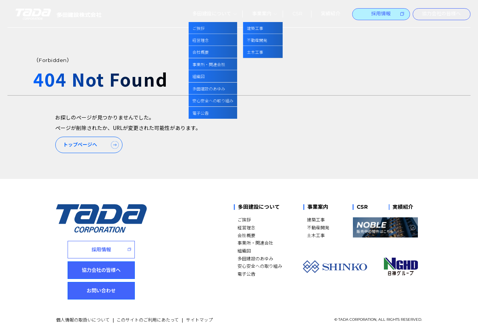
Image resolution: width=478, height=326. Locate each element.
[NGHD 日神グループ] (401, 265)
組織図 (244, 249)
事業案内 (317, 206)
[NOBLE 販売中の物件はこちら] (385, 226)
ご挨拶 (244, 218)
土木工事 (316, 234)
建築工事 (316, 218)
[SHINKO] (335, 265)
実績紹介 (402, 206)
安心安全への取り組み (260, 265)
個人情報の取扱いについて (83, 312)
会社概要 (246, 234)
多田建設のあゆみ (255, 257)
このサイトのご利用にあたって (148, 312)
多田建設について (259, 206)
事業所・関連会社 (255, 242)
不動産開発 (318, 226)
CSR (362, 206)
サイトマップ (199, 312)
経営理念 (246, 226)
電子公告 (246, 272)
